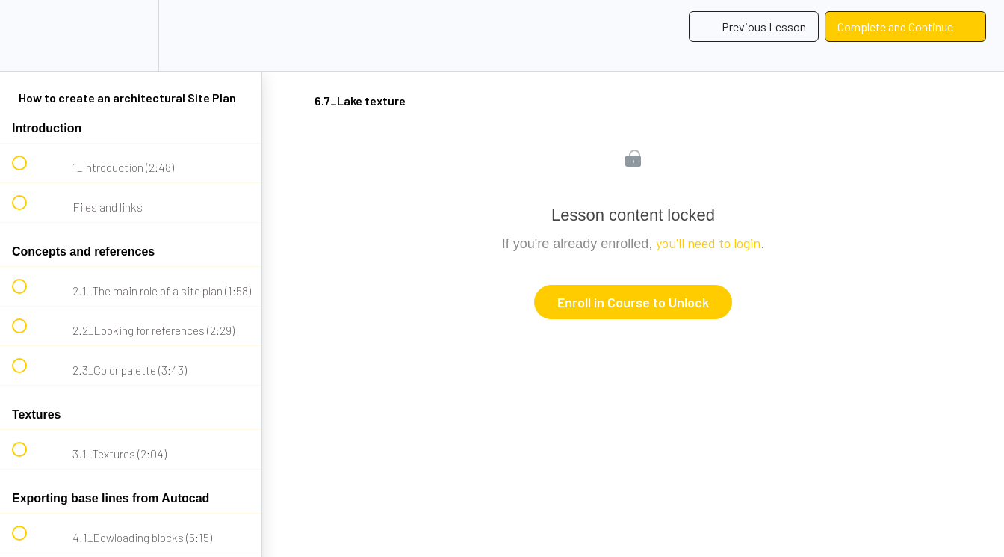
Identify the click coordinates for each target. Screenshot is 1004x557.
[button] (27, 35)
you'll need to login (708, 243)
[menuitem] (130, 35)
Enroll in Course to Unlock (633, 302)
